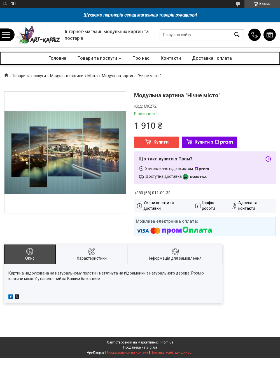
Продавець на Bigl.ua (140, 347)
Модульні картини (66, 75)
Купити (161, 142)
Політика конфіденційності (172, 352)
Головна (57, 58)
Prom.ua (166, 342)
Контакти (171, 58)
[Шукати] (237, 35)
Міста (92, 75)
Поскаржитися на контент (127, 352)
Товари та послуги (97, 58)
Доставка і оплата (212, 58)
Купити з (214, 142)
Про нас (141, 58)
